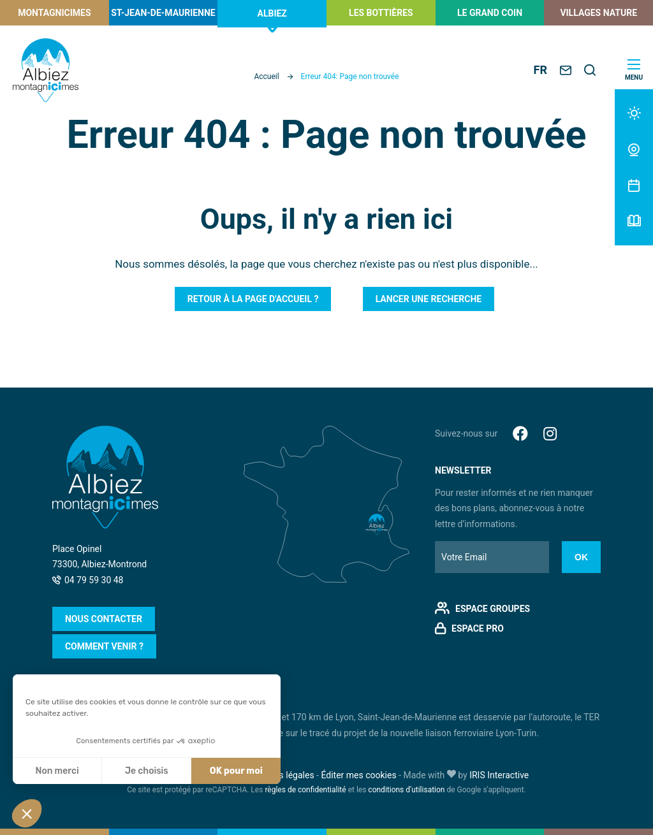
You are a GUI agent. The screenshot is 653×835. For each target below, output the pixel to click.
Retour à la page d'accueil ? (253, 299)
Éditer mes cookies (358, 775)
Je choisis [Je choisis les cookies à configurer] (146, 771)
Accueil (266, 76)
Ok (581, 557)
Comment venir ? (104, 646)
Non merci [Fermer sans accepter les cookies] (56, 771)
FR (540, 69)
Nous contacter (103, 619)
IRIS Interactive (499, 775)
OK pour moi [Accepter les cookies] (236, 771)
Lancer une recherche (429, 299)
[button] (26, 813)
